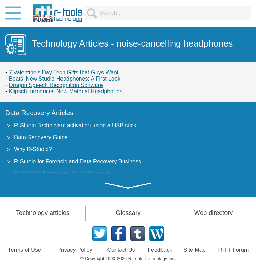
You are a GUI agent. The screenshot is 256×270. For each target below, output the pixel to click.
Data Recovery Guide (41, 137)
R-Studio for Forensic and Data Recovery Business (77, 161)
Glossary (128, 212)
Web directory (213, 212)
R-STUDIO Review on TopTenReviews (62, 173)
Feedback (159, 250)
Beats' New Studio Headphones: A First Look (64, 79)
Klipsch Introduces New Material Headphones (66, 91)
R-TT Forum (233, 250)
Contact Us (121, 250)
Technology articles (43, 212)
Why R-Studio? (33, 149)
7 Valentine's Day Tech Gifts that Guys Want (63, 72)
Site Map (194, 250)
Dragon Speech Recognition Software (56, 85)
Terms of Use (24, 250)
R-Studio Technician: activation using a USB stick (75, 125)
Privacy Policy (74, 250)
